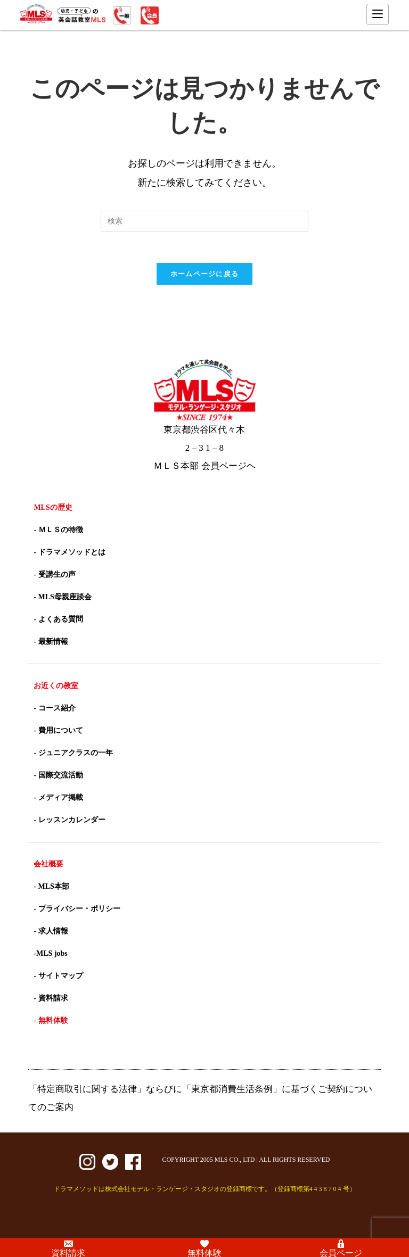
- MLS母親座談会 (63, 598)
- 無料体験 (51, 1022)
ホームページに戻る (204, 275)
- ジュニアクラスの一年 (73, 754)
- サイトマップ (58, 977)
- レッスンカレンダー (69, 821)
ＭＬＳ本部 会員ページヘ (204, 467)
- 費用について (58, 731)
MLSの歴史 (53, 508)
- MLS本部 (51, 887)
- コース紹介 (54, 709)
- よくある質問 (58, 620)
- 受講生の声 (54, 576)
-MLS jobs (50, 954)
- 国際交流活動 (58, 776)
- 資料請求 (51, 999)
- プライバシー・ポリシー (77, 910)
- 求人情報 (51, 932)
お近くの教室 (56, 687)
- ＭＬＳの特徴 (58, 531)
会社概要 (48, 865)
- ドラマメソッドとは (69, 553)
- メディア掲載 (58, 799)
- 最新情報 (51, 643)
